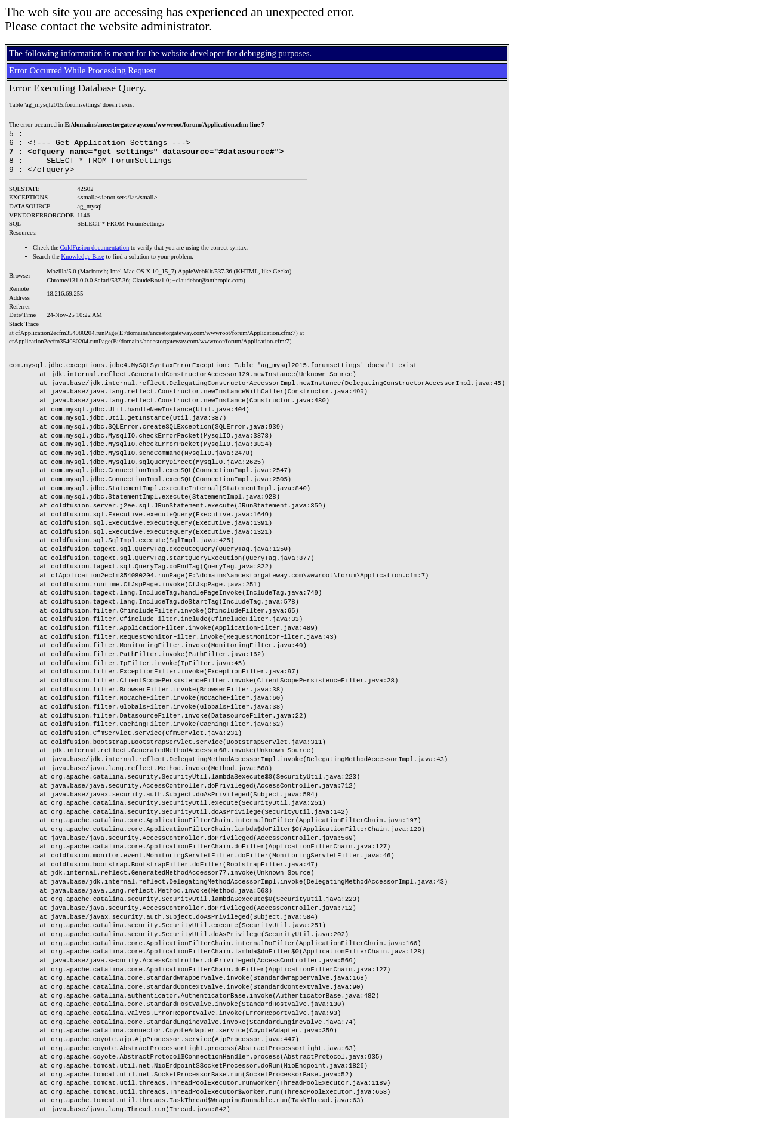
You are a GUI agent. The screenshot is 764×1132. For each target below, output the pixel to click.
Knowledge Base (82, 265)
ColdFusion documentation (95, 256)
